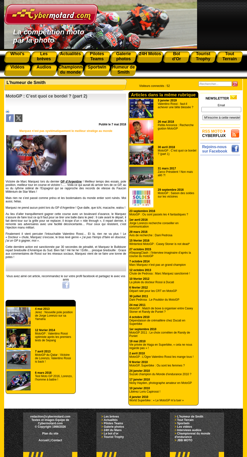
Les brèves (111, 416)
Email (221, 105)
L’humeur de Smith (26, 82)
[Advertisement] (221, 229)
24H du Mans (113, 430)
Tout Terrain (185, 420)
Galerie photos (114, 426)
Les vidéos (184, 426)
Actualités (110, 420)
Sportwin (183, 423)
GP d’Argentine (71, 181)
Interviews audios (189, 430)
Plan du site (50, 433)
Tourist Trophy (114, 437)
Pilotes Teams (113, 423)
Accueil (44, 440)
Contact (56, 440)
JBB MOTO (184, 440)
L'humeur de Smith (190, 416)
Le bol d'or (111, 433)
